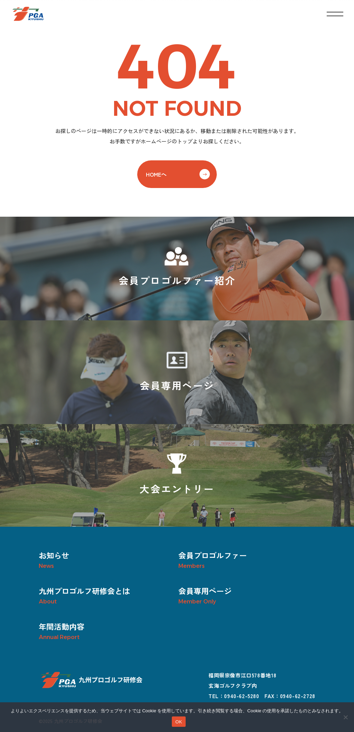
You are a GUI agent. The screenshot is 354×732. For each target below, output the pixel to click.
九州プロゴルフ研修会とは (84, 590)
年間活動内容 (61, 626)
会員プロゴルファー (212, 555)
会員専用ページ (205, 590)
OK (178, 721)
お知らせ (54, 555)
